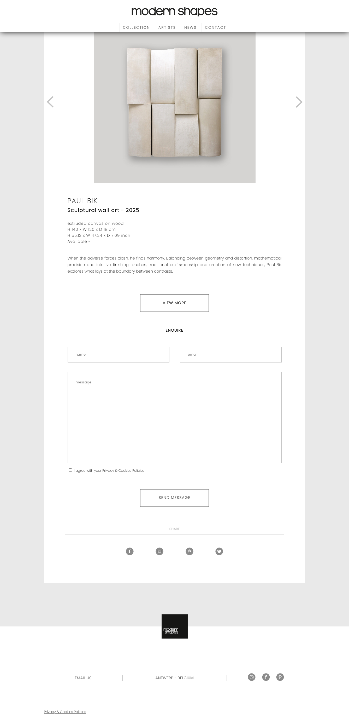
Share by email (159, 551)
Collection (136, 27)
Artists (167, 27)
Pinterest (189, 551)
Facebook (129, 551)
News (190, 27)
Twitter (219, 551)
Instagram (252, 677)
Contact (215, 27)
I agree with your (109, 470)
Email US (83, 678)
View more (174, 303)
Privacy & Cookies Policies (123, 470)
